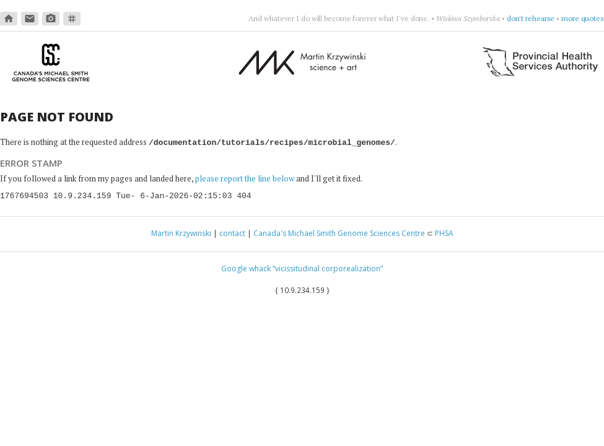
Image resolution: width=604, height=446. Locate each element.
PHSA (444, 232)
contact (232, 232)
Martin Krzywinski (181, 232)
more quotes (582, 18)
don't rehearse (531, 18)
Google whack (246, 268)
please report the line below (244, 177)
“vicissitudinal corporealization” (328, 268)
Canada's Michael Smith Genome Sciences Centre (339, 232)
